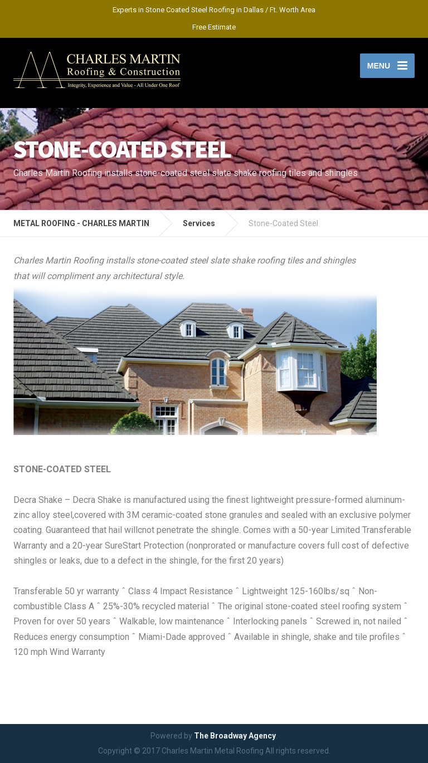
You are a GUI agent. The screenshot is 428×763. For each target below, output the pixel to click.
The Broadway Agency (235, 735)
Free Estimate (214, 27)
